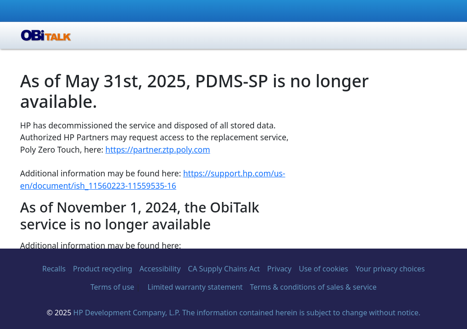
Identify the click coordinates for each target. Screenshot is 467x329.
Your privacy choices (390, 269)
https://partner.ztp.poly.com (157, 149)
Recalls (54, 269)
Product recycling (102, 269)
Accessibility (160, 269)
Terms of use (112, 287)
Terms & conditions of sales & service (313, 287)
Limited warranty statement (195, 287)
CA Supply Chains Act (224, 269)
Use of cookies (323, 269)
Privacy (279, 269)
